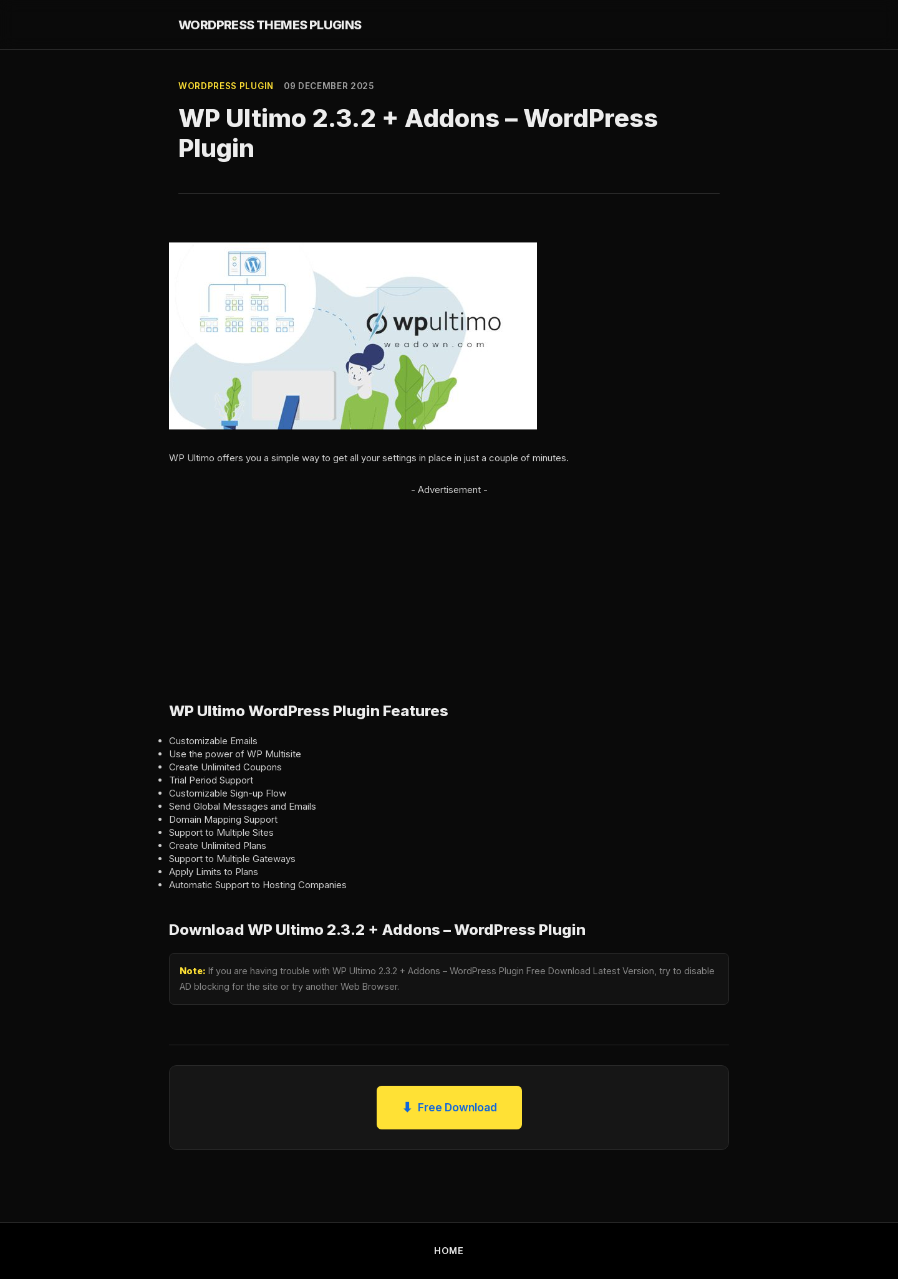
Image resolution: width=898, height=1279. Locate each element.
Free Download (449, 1107)
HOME (449, 1250)
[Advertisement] (449, 585)
